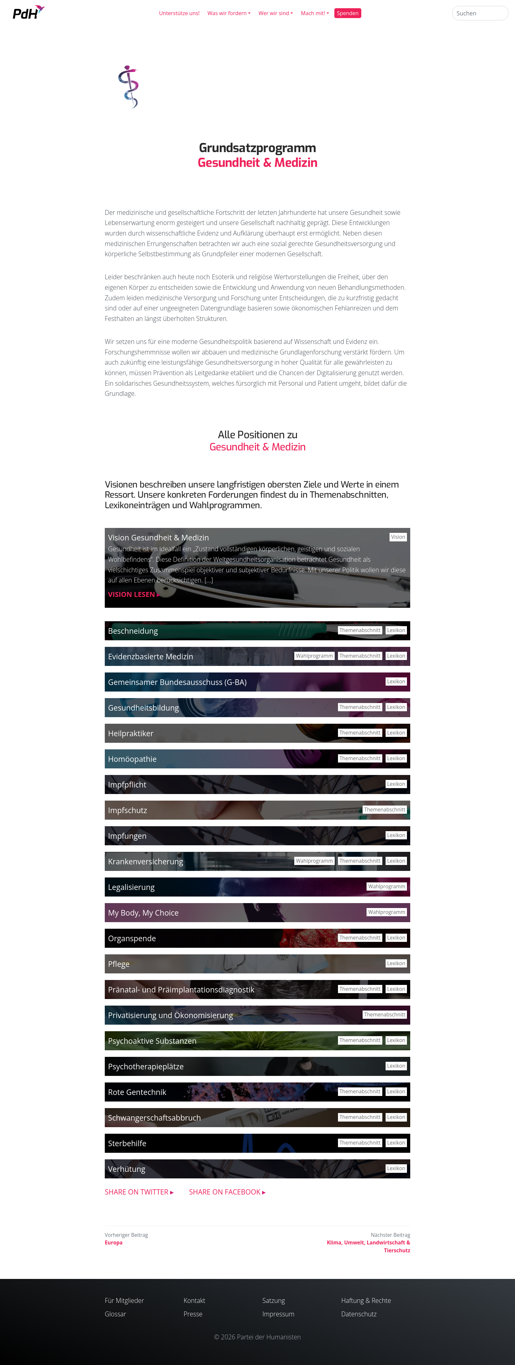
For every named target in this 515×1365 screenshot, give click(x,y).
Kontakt (194, 1300)
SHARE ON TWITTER (136, 1191)
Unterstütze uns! (179, 13)
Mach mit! (313, 13)
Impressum (278, 1313)
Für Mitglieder (124, 1300)
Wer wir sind (273, 13)
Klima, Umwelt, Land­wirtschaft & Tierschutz (368, 1246)
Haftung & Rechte (366, 1300)
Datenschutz (359, 1313)
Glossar (115, 1313)
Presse (193, 1313)
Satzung (273, 1300)
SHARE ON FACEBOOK (224, 1191)
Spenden (348, 13)
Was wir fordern (227, 13)
